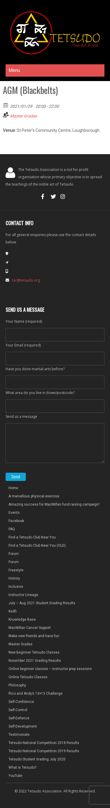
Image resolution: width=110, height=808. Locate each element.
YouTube (15, 776)
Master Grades (23, 116)
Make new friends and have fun (34, 636)
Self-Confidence (21, 702)
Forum (14, 554)
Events (14, 513)
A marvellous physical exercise (34, 496)
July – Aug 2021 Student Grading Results (42, 603)
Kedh (13, 611)
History (14, 578)
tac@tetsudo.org (26, 280)
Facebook (16, 521)
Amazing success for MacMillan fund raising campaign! (54, 504)
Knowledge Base (22, 619)
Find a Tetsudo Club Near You (32, 537)
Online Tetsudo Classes (28, 677)
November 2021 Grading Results (35, 661)
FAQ (12, 529)
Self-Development (23, 726)
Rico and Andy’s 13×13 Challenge (35, 693)
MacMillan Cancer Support (30, 628)
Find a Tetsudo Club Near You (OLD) (37, 545)
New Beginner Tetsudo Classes (34, 652)
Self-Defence (19, 718)
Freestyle (16, 570)
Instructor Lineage (23, 595)
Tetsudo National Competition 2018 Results (44, 743)
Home (13, 488)
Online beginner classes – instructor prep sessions (50, 669)
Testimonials (19, 735)
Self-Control (18, 710)
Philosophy (17, 685)
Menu (14, 70)
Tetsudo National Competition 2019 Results (44, 751)
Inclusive (16, 587)
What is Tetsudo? (22, 767)
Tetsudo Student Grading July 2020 (37, 759)
